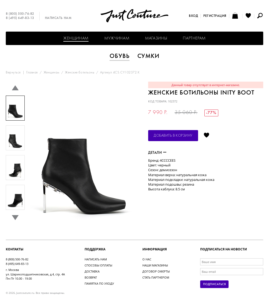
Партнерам (194, 38)
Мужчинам (116, 38)
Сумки (148, 56)
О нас (146, 259)
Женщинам (76, 38)
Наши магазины (155, 265)
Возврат (91, 277)
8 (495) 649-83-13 (20, 18)
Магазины (156, 38)
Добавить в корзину (173, 135)
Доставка (92, 271)
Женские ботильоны (79, 72)
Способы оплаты (98, 265)
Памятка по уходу (99, 283)
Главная (32, 72)
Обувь (120, 56)
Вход (193, 16)
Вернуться (13, 72)
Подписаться (214, 284)
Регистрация (214, 16)
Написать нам (58, 18)
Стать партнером (155, 277)
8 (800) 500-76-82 (20, 14)
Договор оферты (156, 271)
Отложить (206, 135)
